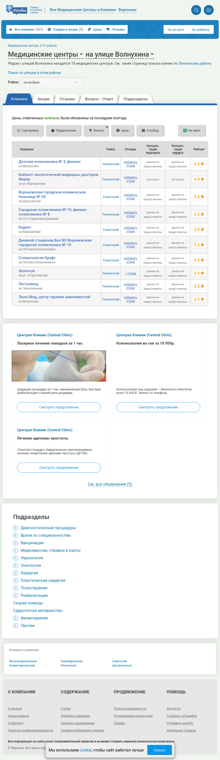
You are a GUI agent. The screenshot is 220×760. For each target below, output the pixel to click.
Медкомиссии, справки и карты (50, 550)
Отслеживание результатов (133, 716)
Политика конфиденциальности (30, 730)
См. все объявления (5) (110, 484)
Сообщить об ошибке (182, 716)
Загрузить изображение (78, 723)
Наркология (32, 558)
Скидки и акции (65, 29)
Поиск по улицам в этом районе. (35, 73)
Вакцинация (32, 542)
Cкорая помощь (28, 603)
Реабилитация (34, 595)
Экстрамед (28, 284)
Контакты (174, 708)
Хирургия (29, 573)
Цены (95, 29)
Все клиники (26, 29)
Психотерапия (34, 588)
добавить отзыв (130, 163)
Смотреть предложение (59, 407)
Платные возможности (130, 708)
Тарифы (119, 723)
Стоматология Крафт (37, 258)
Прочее (27, 625)
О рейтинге (15, 723)
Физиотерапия (34, 618)
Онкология (31, 565)
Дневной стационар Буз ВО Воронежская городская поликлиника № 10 (55, 242)
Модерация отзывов (181, 730)
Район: (13, 82)
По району (49, 45)
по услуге (176, 29)
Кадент (25, 227)
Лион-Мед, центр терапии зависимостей (54, 297)
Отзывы (115, 29)
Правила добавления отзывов (82, 730)
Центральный (122, 665)
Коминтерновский (22, 665)
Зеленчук (27, 271)
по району (200, 29)
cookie (86, 750)
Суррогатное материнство (37, 610)
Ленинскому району (195, 63)
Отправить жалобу (180, 723)
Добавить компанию (75, 716)
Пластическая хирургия (43, 580)
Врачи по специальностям (45, 535)
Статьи (65, 708)
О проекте (15, 708)
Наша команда (18, 716)
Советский (111, 197)
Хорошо (160, 750)
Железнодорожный (23, 661)
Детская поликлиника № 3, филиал (50, 161)
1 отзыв (130, 273)
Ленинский (110, 164)
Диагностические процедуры (48, 527)
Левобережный (71, 661)
